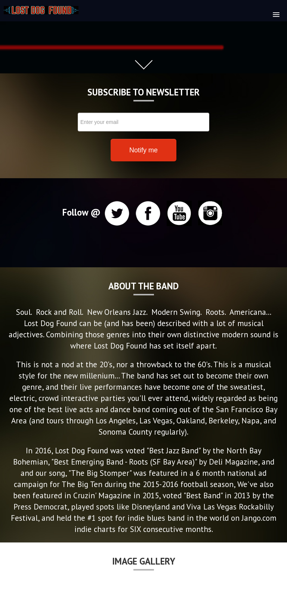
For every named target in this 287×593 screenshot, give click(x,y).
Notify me (143, 150)
